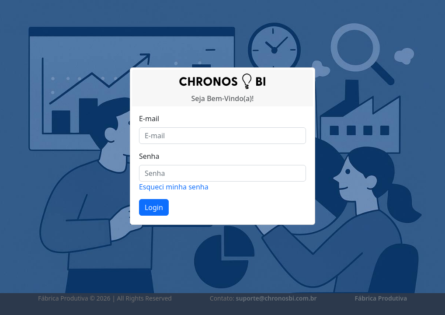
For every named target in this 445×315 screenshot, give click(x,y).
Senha (149, 156)
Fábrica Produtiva (381, 298)
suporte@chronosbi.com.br (276, 298)
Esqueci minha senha (174, 187)
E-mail (149, 118)
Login (154, 207)
